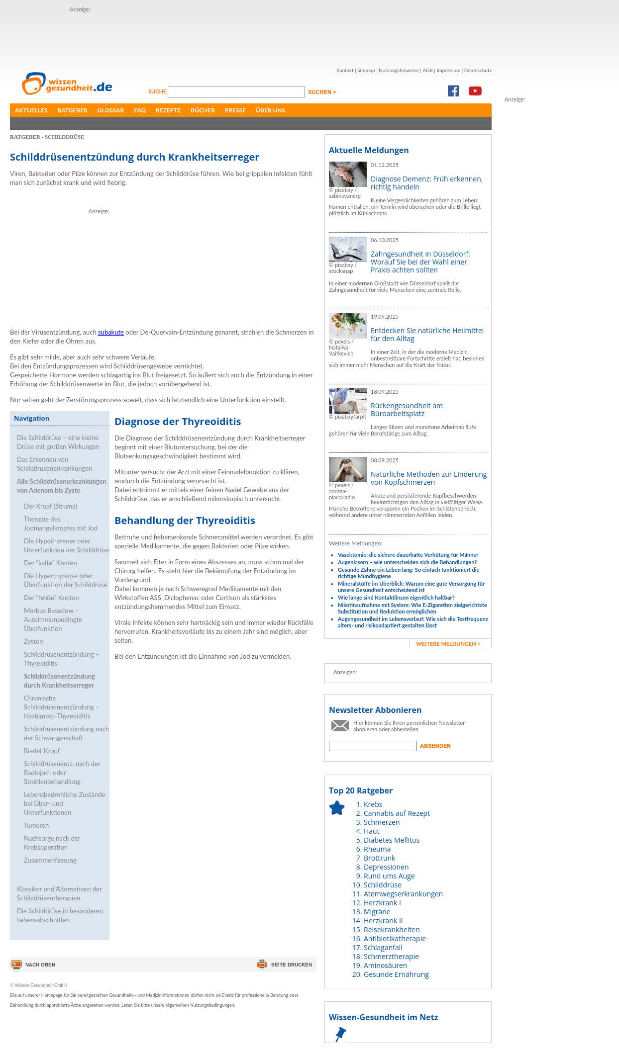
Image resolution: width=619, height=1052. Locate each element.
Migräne (377, 911)
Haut (372, 831)
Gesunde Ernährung (396, 974)
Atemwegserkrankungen (403, 893)
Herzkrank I (382, 902)
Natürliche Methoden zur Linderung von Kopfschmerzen (429, 478)
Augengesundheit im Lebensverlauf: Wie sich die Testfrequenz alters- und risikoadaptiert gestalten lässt (413, 621)
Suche (158, 91)
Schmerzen (382, 822)
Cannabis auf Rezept (397, 813)
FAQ (140, 110)
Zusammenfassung (50, 860)
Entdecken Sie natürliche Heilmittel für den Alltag (427, 334)
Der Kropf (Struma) (50, 506)
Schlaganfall (383, 947)
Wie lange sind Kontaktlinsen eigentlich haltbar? (396, 597)
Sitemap (366, 70)
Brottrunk (379, 858)
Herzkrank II (383, 920)
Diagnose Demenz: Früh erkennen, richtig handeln (427, 182)
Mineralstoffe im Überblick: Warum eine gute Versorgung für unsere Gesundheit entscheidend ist (411, 586)
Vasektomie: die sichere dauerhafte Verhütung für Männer (408, 554)
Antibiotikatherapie (395, 938)
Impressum (448, 70)
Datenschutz (478, 70)
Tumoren (36, 825)
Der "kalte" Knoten (50, 563)
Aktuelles (31, 110)
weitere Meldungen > (448, 643)
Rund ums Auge (389, 875)
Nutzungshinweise (399, 70)
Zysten (33, 641)
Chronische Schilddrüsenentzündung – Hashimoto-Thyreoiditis (61, 707)
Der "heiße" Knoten (51, 598)
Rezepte (168, 110)
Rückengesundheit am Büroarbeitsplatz (407, 409)
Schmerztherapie (391, 956)
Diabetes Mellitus (391, 840)
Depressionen (386, 867)
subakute (111, 332)
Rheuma (377, 849)
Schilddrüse (383, 884)
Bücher (203, 110)
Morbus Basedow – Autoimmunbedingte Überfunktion (53, 619)
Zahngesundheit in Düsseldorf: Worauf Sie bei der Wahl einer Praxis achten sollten (420, 261)
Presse (235, 110)
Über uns (270, 110)
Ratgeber (73, 110)
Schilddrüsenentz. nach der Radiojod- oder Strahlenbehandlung (62, 773)
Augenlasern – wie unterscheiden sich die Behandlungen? (407, 562)
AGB (427, 70)
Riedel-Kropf (42, 751)
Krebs (373, 804)
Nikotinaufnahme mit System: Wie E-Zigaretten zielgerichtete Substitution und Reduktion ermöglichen (412, 608)
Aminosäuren (386, 965)
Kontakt (345, 70)
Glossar (111, 110)
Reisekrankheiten (392, 929)
